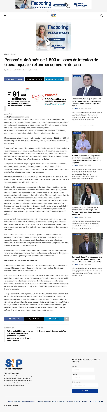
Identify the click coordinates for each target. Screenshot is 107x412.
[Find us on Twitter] (93, 401)
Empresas (12, 54)
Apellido (83, 376)
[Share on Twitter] (34, 79)
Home (6, 54)
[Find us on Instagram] (96, 401)
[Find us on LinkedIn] (99, 401)
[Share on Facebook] (14, 79)
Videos (69, 401)
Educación (77, 401)
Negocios (47, 401)
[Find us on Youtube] (102, 401)
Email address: (85, 384)
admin (8, 70)
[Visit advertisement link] (53, 4)
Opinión (54, 401)
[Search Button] (102, 15)
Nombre (83, 368)
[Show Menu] (5, 15)
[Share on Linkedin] (54, 79)
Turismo (84, 401)
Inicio (10, 401)
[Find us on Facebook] (90, 401)
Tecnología (34, 70)
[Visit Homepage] (53, 15)
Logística (39, 401)
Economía (76, 76)
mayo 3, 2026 (83, 108)
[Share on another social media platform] (66, 79)
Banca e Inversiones (28, 401)
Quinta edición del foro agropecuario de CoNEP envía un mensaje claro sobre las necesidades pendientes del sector (87, 259)
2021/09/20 (17, 70)
